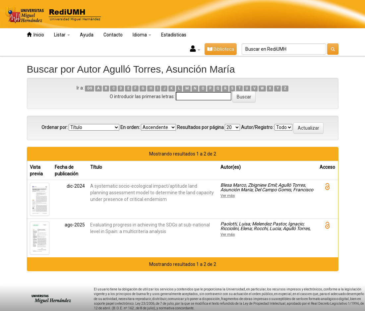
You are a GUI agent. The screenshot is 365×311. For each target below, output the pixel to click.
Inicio (35, 34)
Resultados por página (200, 127)
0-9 (89, 88)
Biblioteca (220, 49)
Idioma (142, 34)
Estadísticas (173, 34)
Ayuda (86, 34)
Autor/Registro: (257, 127)
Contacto (113, 34)
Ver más (227, 195)
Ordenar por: (54, 127)
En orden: (130, 127)
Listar (62, 34)
